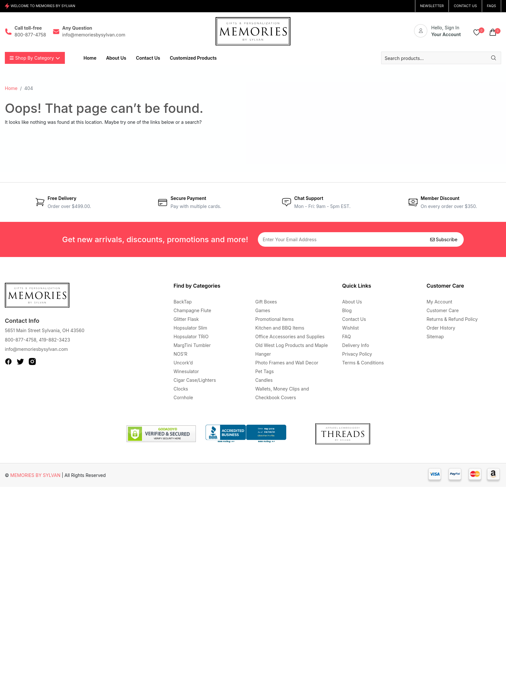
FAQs (491, 6)
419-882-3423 (54, 339)
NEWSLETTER (432, 6)
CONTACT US (465, 6)
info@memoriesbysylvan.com (36, 349)
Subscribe (444, 239)
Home (11, 88)
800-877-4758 (20, 339)
